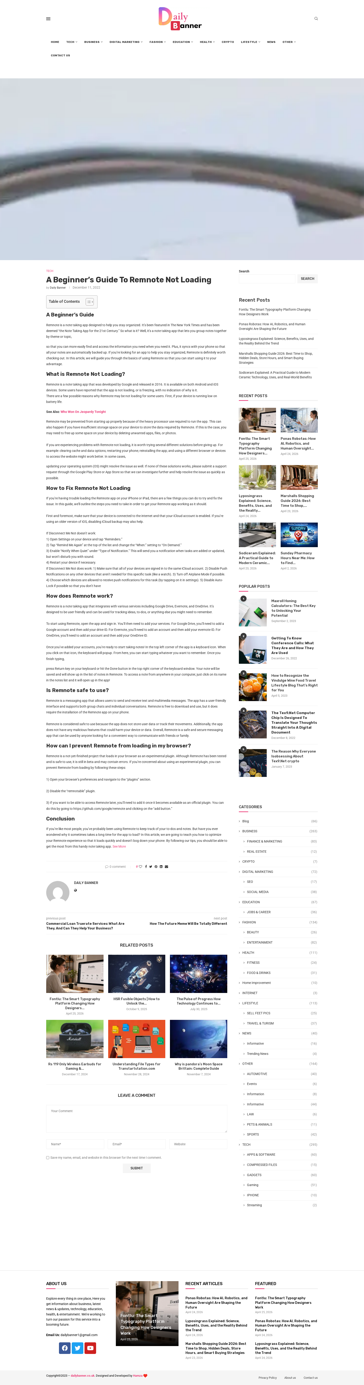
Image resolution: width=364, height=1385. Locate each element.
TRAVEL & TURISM (282, 1023)
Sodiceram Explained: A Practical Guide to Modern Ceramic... (257, 558)
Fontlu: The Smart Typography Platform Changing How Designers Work (283, 1302)
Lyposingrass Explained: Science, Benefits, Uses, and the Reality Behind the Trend (216, 1325)
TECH (70, 42)
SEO (282, 882)
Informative (282, 1043)
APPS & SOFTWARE (282, 1154)
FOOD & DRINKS (282, 973)
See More (119, 846)
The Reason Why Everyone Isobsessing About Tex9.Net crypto (293, 756)
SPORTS (282, 1134)
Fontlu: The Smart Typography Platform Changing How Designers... (75, 1003)
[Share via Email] (166, 866)
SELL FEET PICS (282, 1013)
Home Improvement (279, 983)
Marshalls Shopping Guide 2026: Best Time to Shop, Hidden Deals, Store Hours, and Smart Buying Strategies (276, 358)
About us (290, 1377)
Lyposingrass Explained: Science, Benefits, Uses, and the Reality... (255, 503)
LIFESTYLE (249, 42)
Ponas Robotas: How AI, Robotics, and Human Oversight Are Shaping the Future (216, 1302)
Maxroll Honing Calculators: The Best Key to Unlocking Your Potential (293, 608)
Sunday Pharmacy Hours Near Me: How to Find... (298, 558)
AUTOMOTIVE (282, 1074)
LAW (282, 1114)
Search (244, 271)
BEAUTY (282, 932)
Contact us (311, 1377)
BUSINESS (92, 42)
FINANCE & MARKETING (282, 841)
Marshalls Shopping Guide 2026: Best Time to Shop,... (297, 501)
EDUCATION (181, 42)
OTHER (288, 42)
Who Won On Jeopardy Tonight (83, 412)
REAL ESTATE (282, 851)
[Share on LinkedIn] (161, 866)
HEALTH (206, 42)
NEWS (271, 42)
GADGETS (282, 1175)
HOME (55, 42)
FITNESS (282, 963)
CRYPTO (228, 42)
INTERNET (279, 993)
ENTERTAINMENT (282, 942)
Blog (279, 821)
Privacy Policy (268, 1377)
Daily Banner (58, 287)
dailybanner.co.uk (82, 1375)
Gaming (282, 1185)
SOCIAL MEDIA (282, 892)
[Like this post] (140, 866)
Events (282, 1084)
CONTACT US (60, 55)
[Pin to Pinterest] (156, 866)
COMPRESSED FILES (282, 1165)
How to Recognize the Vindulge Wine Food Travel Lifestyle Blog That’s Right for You (294, 682)
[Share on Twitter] (150, 866)
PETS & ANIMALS (282, 1124)
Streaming (282, 1205)
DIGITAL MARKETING (125, 42)
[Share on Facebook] (146, 866)
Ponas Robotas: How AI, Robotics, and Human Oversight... (298, 443)
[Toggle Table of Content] (87, 302)
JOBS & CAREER (282, 912)
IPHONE (282, 1195)
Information (282, 1094)
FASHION (156, 42)
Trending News (282, 1054)
